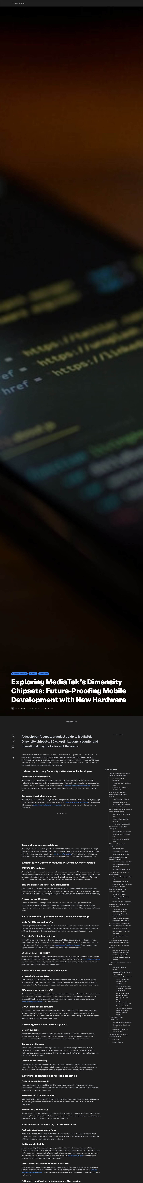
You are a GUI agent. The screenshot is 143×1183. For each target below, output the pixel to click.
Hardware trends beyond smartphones (120, 824)
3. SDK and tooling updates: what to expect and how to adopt (120, 846)
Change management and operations (121, 972)
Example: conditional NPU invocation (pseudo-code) (121, 987)
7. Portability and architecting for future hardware (119, 909)
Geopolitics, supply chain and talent (122, 820)
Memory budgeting (118, 884)
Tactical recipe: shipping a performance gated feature (121, 955)
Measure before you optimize (122, 867)
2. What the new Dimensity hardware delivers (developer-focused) (118, 830)
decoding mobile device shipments (77, 790)
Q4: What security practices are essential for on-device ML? (123, 1040)
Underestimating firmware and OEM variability (122, 1009)
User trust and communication (122, 1058)
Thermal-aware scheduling (121, 890)
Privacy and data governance (122, 937)
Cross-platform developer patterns (121, 856)
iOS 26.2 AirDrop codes (91, 963)
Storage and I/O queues (120, 887)
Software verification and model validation (121, 933)
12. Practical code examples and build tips (119, 982)
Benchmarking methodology (121, 905)
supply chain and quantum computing (47, 809)
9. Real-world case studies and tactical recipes (119, 941)
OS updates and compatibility (122, 860)
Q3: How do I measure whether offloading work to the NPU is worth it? (123, 1032)
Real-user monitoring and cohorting (121, 901)
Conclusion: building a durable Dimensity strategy (118, 1071)
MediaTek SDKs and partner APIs (121, 851)
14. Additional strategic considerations (116, 1054)
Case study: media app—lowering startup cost (121, 946)
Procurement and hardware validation (121, 968)
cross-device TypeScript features (67, 949)
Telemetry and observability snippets (121, 994)
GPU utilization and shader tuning (121, 876)
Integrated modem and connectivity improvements (121, 839)
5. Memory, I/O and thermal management (117, 881)
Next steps (116, 1075)
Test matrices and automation (122, 897)
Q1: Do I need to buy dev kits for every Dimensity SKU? (122, 1017)
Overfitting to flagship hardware (119, 1004)
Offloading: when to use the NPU (121, 871)
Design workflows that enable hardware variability (122, 921)
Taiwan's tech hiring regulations (76, 806)
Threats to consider (119, 930)
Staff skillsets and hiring (120, 964)
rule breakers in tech (75, 1160)
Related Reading (118, 1078)
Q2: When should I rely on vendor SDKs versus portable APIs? (123, 1024)
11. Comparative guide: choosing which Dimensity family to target (119, 977)
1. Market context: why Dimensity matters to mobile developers (119, 810)
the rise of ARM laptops (62, 858)
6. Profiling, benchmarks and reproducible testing (118, 894)
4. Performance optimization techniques (118, 863)
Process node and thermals (121, 843)
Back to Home (18, 3)
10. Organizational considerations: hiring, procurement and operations (120, 960)
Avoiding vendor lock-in (120, 917)
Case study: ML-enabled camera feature (120, 951)
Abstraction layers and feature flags (122, 914)
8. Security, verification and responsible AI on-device (117, 926)
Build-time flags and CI (120, 991)
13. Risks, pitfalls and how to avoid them (120, 999)
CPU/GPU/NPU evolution (121, 835)
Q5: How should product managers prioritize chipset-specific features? (124, 1047)
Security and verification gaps (122, 1012)
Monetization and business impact (121, 1062)
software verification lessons (32, 1006)
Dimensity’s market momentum (119, 815)
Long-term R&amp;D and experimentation (120, 1066)
